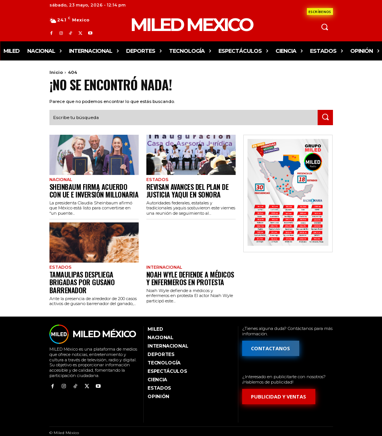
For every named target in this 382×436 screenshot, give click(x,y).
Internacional (163, 263)
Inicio (56, 72)
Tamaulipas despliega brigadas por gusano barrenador (94, 272)
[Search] (325, 116)
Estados (156, 178)
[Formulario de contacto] (320, 11)
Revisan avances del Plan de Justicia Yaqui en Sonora (180, 188)
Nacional (59, 178)
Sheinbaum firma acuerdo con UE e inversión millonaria (92, 188)
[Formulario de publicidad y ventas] (279, 387)
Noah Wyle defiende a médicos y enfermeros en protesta (184, 272)
